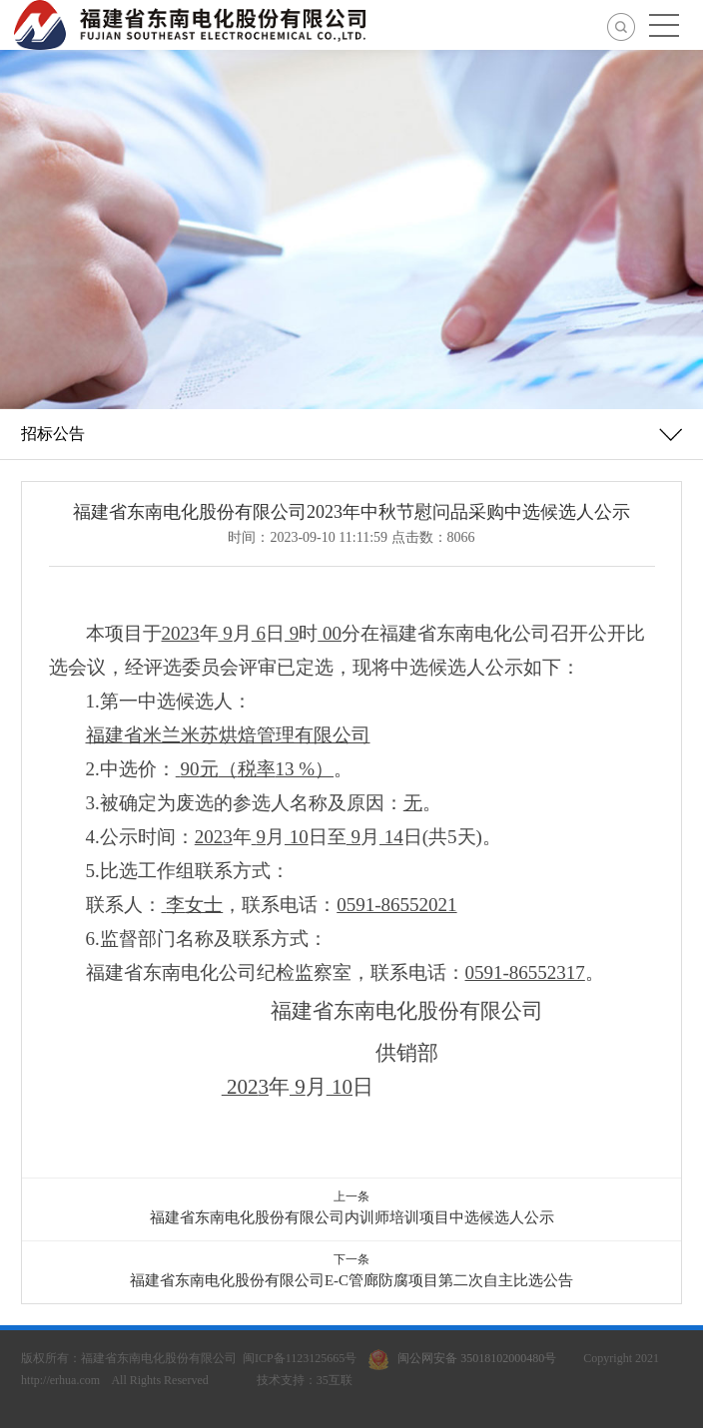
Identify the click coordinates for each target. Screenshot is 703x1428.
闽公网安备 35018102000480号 (466, 1358)
